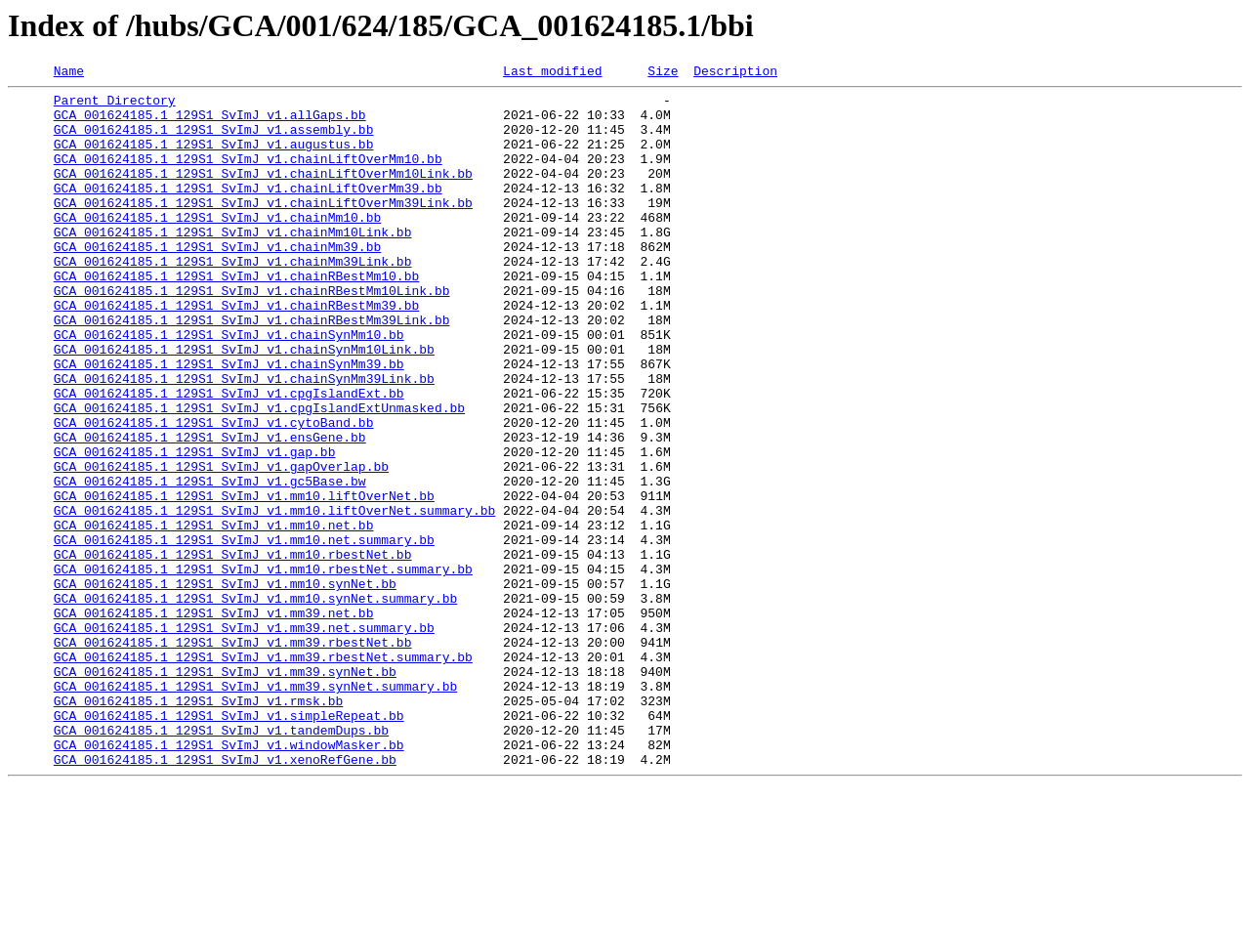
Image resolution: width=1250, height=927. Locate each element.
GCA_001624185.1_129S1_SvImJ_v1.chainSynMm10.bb (229, 387)
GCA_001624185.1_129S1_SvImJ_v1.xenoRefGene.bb (225, 897)
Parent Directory (115, 105)
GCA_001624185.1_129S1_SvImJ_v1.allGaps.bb (210, 123)
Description (735, 73)
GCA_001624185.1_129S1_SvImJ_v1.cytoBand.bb (214, 492)
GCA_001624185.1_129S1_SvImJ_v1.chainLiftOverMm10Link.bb (263, 193)
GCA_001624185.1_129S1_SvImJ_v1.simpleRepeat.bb (229, 844)
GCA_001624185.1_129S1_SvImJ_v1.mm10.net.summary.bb (244, 633)
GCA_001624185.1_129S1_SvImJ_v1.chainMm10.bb (217, 246)
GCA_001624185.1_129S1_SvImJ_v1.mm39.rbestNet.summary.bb (263, 773)
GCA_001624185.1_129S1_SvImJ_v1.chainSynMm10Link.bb (244, 404)
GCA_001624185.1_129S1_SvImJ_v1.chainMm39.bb (217, 281)
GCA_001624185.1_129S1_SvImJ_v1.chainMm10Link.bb (233, 264)
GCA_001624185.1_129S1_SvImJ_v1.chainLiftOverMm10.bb (248, 176)
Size (662, 73)
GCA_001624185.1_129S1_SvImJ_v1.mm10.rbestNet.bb (233, 650)
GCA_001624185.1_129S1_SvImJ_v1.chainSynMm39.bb (229, 422)
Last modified (552, 73)
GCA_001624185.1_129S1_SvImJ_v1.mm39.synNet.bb (225, 791)
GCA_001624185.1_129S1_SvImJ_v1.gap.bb (195, 527)
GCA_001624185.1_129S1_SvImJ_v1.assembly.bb (214, 140)
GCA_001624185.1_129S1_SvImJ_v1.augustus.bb (214, 158)
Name (69, 73)
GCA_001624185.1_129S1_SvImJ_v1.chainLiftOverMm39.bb (248, 211)
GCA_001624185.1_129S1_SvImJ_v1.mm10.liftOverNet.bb (244, 580)
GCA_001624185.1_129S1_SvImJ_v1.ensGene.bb (210, 510)
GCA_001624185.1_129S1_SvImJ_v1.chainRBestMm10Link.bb (252, 334)
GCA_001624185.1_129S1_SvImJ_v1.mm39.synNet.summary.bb (255, 809)
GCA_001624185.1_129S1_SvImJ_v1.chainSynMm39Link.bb (244, 439)
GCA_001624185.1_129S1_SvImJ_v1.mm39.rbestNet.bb (233, 756)
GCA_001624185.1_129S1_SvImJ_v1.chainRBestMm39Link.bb (252, 369)
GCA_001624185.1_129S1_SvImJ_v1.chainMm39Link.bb (233, 299)
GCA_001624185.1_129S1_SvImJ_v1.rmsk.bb (198, 826)
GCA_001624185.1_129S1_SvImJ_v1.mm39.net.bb (214, 721)
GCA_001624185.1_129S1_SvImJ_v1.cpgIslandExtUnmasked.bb (259, 475)
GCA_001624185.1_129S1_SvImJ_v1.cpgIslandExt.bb (229, 457)
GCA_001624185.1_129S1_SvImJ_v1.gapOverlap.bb (221, 545)
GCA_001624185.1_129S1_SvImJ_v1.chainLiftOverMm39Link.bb (263, 228)
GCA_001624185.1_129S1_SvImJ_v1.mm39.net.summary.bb (244, 738)
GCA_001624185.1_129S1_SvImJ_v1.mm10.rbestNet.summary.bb (263, 668)
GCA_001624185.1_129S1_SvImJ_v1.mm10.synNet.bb (225, 686)
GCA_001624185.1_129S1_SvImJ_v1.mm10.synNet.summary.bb (255, 703)
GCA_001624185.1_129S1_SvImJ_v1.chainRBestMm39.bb (236, 351)
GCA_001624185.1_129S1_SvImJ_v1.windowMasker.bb (229, 879)
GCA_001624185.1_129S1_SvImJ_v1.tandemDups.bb (221, 861)
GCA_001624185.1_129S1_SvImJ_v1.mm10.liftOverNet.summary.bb (274, 598)
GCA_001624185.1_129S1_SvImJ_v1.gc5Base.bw (210, 562)
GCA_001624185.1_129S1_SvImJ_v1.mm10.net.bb (214, 615)
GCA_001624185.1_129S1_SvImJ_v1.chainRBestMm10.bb (236, 316)
